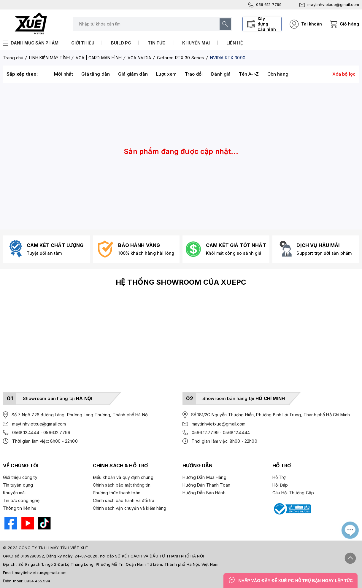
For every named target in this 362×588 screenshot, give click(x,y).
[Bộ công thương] (292, 508)
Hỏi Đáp (280, 484)
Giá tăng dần (95, 74)
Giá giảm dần (133, 74)
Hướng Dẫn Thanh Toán (206, 484)
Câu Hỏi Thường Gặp (293, 492)
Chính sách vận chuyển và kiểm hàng (129, 508)
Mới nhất (63, 74)
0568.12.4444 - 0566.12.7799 (41, 432)
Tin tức (157, 42)
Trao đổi (194, 74)
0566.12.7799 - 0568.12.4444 (221, 432)
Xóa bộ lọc (344, 74)
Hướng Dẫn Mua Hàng (204, 477)
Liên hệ (234, 42)
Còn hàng (277, 74)
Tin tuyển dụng (18, 484)
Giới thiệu (83, 42)
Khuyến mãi (14, 492)
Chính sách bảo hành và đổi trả (124, 500)
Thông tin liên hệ (19, 508)
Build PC (121, 42)
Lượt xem (166, 74)
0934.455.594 (37, 581)
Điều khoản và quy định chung (123, 477)
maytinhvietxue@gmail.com (329, 4)
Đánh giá (221, 74)
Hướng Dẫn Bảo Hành (204, 492)
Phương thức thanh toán (116, 492)
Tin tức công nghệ (21, 500)
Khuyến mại (196, 42)
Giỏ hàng (349, 23)
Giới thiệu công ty (20, 477)
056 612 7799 (265, 4)
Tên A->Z (249, 74)
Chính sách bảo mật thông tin (121, 484)
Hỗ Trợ (279, 477)
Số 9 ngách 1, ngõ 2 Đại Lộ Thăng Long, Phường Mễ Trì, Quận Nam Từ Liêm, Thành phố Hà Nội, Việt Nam (118, 564)
